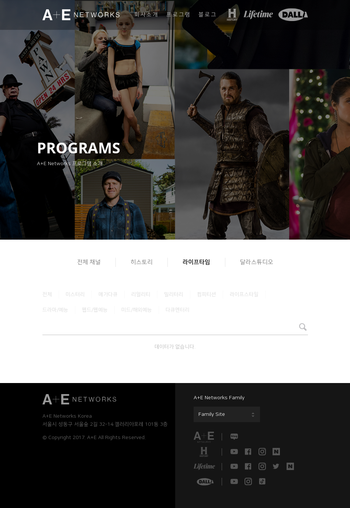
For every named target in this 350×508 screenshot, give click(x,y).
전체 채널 (89, 262)
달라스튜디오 (256, 262)
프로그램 (178, 14)
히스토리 (142, 262)
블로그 (207, 14)
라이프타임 (196, 262)
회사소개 (146, 14)
